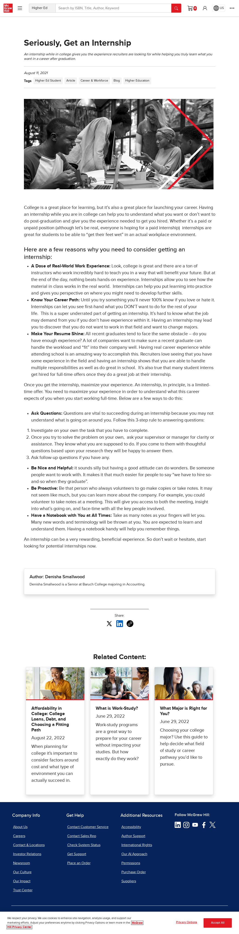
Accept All (217, 922)
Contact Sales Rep (81, 836)
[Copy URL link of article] (130, 623)
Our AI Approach (134, 854)
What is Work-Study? (117, 708)
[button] (205, 8)
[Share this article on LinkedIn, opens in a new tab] (119, 623)
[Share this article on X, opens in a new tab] (109, 623)
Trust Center (22, 890)
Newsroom (21, 863)
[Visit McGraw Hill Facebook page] (204, 824)
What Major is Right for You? (183, 711)
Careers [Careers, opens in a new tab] (19, 836)
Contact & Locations (29, 845)
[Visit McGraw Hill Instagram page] (186, 824)
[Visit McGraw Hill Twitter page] (212, 824)
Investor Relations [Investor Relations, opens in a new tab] (27, 854)
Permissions (130, 863)
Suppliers (128, 881)
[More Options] (232, 8)
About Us (20, 827)
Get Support (76, 854)
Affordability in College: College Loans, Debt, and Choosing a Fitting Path (50, 719)
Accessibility (131, 827)
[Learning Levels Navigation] (19, 8)
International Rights (136, 845)
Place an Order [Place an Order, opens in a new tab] (78, 863)
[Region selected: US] (218, 8)
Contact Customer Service (88, 827)
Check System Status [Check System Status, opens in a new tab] (83, 845)
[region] (119, 923)
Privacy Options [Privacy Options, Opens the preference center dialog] (186, 922)
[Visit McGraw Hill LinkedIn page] (178, 824)
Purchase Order (133, 872)
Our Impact (21, 881)
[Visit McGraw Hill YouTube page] (195, 824)
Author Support (133, 836)
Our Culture (22, 872)
